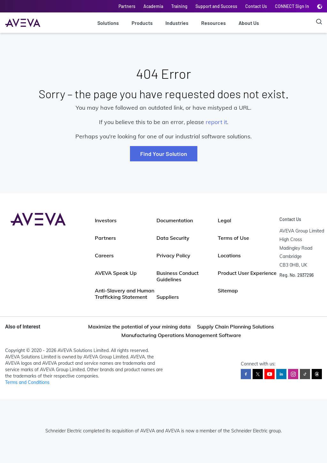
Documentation (174, 220)
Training (179, 6)
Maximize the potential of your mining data (139, 326)
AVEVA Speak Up (116, 273)
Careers (104, 255)
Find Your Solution (163, 153)
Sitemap (228, 290)
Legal (224, 220)
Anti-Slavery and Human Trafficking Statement (124, 293)
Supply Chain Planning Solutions (235, 326)
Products (142, 23)
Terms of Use (233, 238)
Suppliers (167, 297)
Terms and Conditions (27, 382)
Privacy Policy (173, 255)
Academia (153, 6)
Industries (176, 23)
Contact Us (256, 6)
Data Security (172, 238)
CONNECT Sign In (292, 6)
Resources (213, 23)
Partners (126, 6)
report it (216, 122)
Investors (106, 220)
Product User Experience (247, 273)
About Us (249, 23)
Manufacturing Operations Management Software (181, 335)
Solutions (108, 23)
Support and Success (216, 6)
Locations (229, 255)
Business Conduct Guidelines (177, 276)
